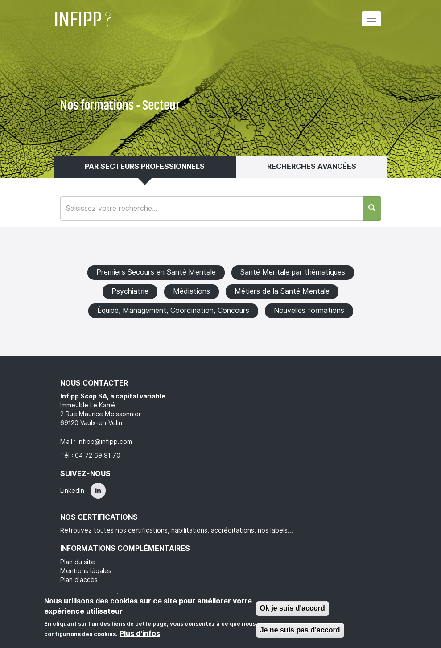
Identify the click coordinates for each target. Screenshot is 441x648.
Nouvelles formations (309, 310)
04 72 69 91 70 (97, 455)
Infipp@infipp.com (105, 441)
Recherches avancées (311, 166)
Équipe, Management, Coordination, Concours (173, 310)
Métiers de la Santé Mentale (282, 291)
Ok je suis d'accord (292, 608)
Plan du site (77, 562)
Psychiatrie (129, 291)
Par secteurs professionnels (145, 166)
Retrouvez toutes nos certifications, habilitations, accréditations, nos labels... (176, 530)
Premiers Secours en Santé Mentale (156, 272)
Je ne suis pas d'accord (300, 630)
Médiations (191, 291)
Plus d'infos (140, 633)
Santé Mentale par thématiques (292, 272)
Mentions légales (85, 570)
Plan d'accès (79, 579)
